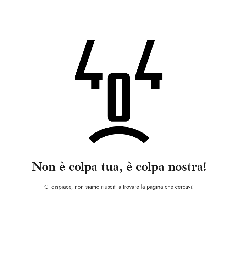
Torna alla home (119, 205)
